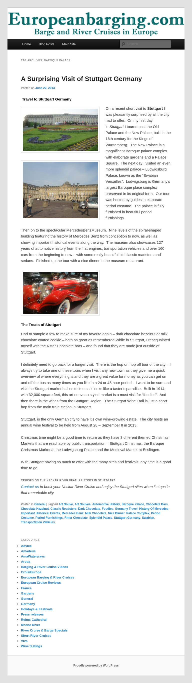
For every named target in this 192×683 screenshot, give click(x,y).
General (40, 504)
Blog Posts (46, 44)
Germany (28, 604)
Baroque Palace (133, 504)
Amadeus (28, 551)
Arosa (25, 562)
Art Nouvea (82, 504)
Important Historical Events (40, 513)
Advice (26, 546)
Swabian (148, 518)
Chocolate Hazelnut (35, 508)
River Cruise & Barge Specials (44, 630)
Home (26, 44)
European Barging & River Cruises (47, 577)
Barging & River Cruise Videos (44, 567)
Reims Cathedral (34, 620)
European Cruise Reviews (41, 582)
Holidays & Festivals (36, 609)
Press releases (32, 614)
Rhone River (30, 625)
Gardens (27, 593)
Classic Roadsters (63, 508)
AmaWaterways (33, 556)
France (26, 588)
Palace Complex (137, 513)
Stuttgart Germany (127, 518)
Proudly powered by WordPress (95, 665)
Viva (24, 641)
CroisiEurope (31, 572)
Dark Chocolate (89, 508)
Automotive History (106, 504)
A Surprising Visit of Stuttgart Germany (81, 78)
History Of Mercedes (153, 508)
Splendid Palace (100, 518)
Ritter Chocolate (76, 518)
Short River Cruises (36, 636)
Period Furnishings (49, 518)
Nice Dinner (116, 513)
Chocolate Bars (157, 504)
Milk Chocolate (95, 513)
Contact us (30, 486)
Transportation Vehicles (38, 522)
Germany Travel (126, 508)
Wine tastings (31, 646)
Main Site (69, 44)
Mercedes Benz (73, 513)
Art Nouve (65, 504)
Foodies (107, 508)
